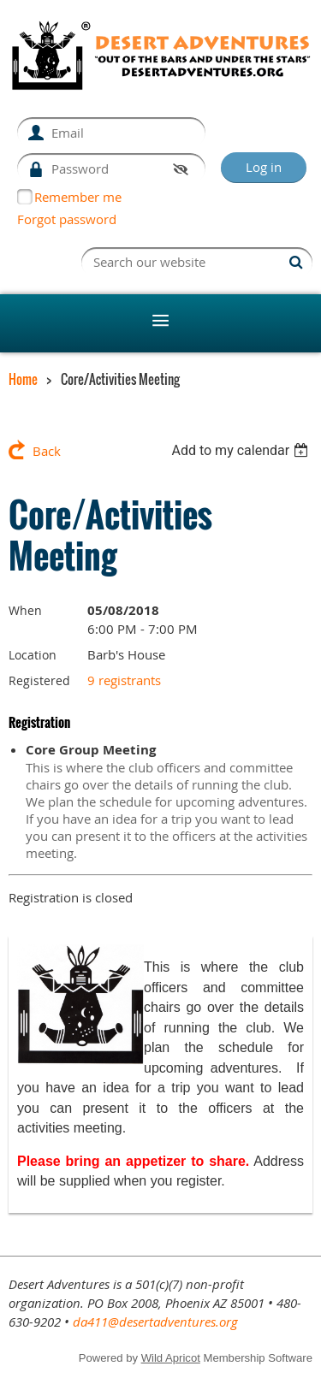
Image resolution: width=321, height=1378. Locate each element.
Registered (39, 680)
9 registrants (124, 680)
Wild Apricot (170, 1357)
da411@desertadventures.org (155, 1321)
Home (23, 379)
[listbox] (241, 450)
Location (32, 655)
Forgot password (66, 219)
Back (47, 450)
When (25, 610)
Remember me (78, 196)
